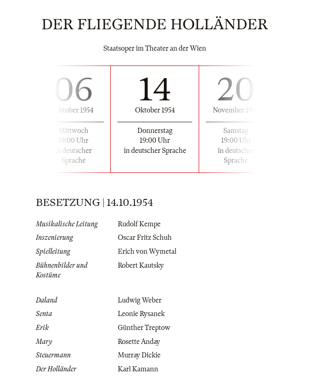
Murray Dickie (139, 355)
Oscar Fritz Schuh (145, 237)
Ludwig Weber (139, 300)
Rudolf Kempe (139, 224)
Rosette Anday (139, 341)
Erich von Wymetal (147, 251)
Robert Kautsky (141, 265)
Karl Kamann (138, 369)
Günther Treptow (144, 327)
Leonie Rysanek (141, 313)
